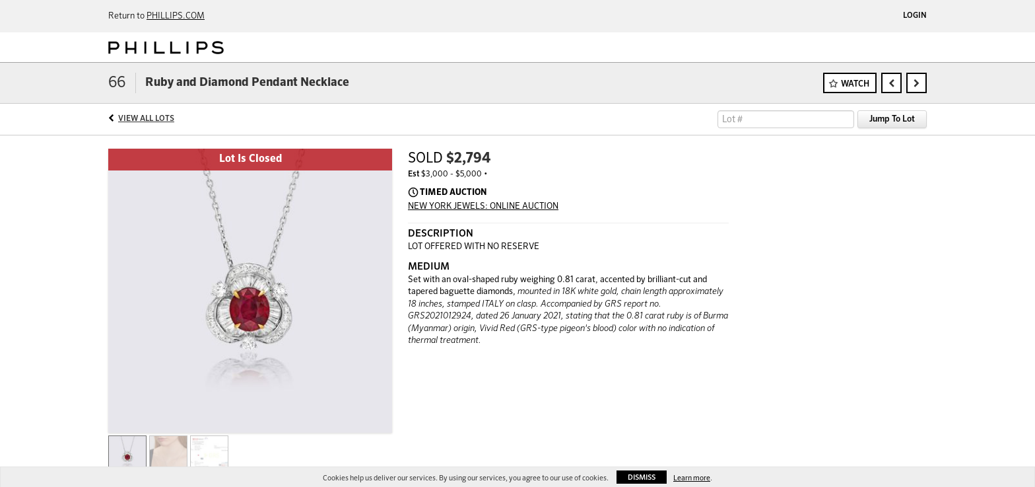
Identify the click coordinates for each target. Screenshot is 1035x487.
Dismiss (641, 477)
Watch (855, 84)
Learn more (691, 478)
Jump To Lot (892, 119)
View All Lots (146, 119)
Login (915, 16)
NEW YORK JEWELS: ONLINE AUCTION (483, 206)
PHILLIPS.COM (176, 16)
